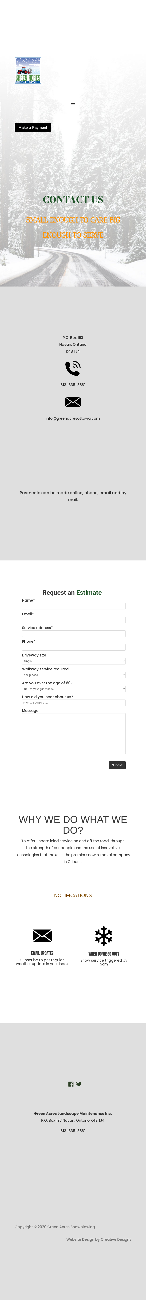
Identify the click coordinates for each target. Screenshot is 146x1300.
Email (28, 614)
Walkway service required (45, 669)
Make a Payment (32, 127)
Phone (28, 641)
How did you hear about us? (47, 697)
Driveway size (34, 655)
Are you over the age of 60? (47, 683)
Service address (37, 627)
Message (30, 710)
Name (28, 600)
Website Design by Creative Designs (98, 1239)
